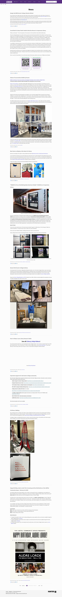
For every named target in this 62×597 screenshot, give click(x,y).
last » (41, 585)
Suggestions (11, 591)
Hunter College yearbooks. (45, 273)
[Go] (56, 2)
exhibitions (24, 261)
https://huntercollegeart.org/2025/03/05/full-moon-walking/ (35, 415)
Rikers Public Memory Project (33, 100)
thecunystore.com (24, 19)
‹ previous (23, 585)
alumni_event (28, 332)
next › (39, 585)
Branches (16, 1)
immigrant (24, 404)
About (34, 1)
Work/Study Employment (17, 591)
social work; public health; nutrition (25, 71)
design (24, 24)
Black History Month (27, 580)
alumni (26, 332)
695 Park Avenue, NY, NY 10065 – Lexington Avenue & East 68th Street (16, 593)
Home (1, 4)
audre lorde (23, 580)
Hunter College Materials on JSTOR (20, 277)
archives (21, 261)
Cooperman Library (28, 261)
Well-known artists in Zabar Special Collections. (40, 153)
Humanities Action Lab (18, 86)
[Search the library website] (51, 2)
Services (29, 1)
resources (21, 404)
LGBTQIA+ (27, 404)
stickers (22, 24)
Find (21, 1)
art (25, 24)
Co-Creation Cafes (17, 140)
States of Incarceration (14, 83)
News (5, 4)
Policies (7, 591)
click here (20, 518)
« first (20, 585)
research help (23, 369)
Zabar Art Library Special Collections (18, 159)
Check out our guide (44, 16)
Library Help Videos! (42, 345)
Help (25, 1)
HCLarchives (23, 332)
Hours (39, 1)
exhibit (21, 145)
